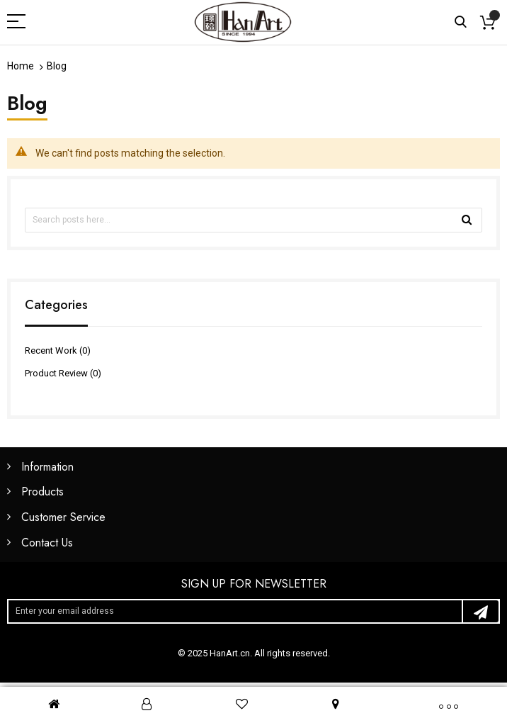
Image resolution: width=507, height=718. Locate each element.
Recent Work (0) (58, 350)
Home (20, 66)
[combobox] (253, 220)
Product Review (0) (63, 373)
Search (460, 22)
